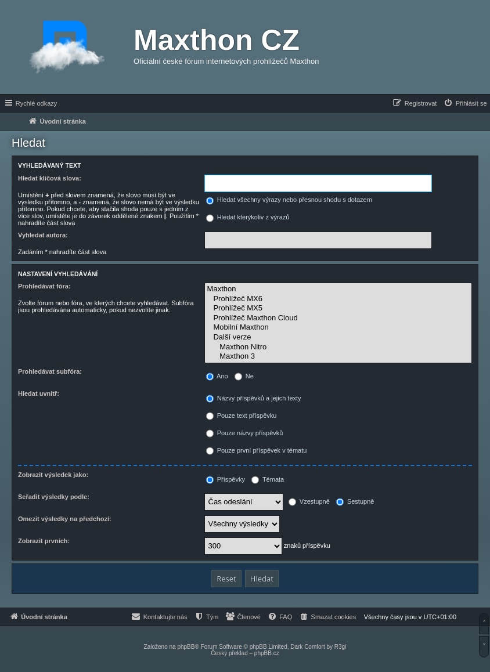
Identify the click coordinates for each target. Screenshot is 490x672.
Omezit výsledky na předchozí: (64, 518)
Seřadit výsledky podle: (53, 496)
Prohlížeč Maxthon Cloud (338, 318)
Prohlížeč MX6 (338, 299)
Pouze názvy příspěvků (244, 432)
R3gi (340, 647)
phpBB (185, 647)
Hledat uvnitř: (38, 393)
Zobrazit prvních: (44, 540)
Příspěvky (225, 479)
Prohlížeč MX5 (338, 308)
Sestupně (355, 501)
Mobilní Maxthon (338, 328)
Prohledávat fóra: (44, 286)
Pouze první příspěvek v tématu (256, 450)
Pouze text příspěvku (241, 415)
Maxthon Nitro (338, 347)
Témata (267, 479)
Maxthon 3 (338, 357)
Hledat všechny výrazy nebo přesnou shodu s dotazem (289, 199)
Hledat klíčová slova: (49, 178)
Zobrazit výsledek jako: (53, 474)
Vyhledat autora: (43, 235)
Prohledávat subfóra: (50, 371)
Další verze (338, 337)
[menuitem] (465, 103)
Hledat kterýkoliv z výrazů (248, 217)
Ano (217, 376)
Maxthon (338, 289)
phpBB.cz (266, 653)
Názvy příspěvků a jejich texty (253, 398)
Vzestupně (309, 501)
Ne (244, 376)
